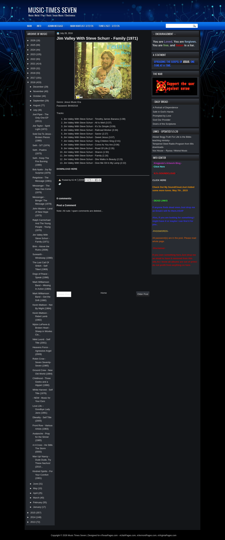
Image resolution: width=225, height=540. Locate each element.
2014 (33, 517)
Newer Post (64, 294)
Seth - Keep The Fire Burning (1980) (41, 161)
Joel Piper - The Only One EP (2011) (41, 118)
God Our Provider (162, 119)
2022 (33, 59)
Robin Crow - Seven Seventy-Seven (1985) (42, 362)
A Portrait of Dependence (165, 107)
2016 (33, 82)
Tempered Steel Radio (163, 143)
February (38, 502)
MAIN (29, 26)
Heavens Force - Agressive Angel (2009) (42, 350)
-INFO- (39, 26)
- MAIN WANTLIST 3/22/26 (81, 26)
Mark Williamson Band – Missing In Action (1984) (42, 285)
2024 (33, 49)
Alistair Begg (158, 137)
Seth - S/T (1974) (41, 145)
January (37, 507)
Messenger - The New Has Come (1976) (42, 189)
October (37, 96)
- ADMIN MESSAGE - (55, 26)
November (38, 91)
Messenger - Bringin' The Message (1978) (42, 200)
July (35, 110)
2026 (33, 40)
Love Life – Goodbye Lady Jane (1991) (41, 409)
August (37, 105)
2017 (33, 77)
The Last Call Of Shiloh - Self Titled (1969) (41, 266)
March (36, 497)
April (35, 493)
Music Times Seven (52, 10)
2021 (33, 63)
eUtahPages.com (128, 535)
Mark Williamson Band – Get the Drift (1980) (41, 297)
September (39, 100)
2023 (33, 54)
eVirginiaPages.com (167, 535)
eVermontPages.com (146, 535)
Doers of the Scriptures (164, 124)
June (35, 483)
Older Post (142, 294)
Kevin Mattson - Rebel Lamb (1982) (40, 316)
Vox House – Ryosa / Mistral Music (169, 150)
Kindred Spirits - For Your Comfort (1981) (43, 474)
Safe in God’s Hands (163, 111)
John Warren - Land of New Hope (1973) (42, 212)
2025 (33, 45)
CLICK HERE (159, 180)
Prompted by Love (162, 115)
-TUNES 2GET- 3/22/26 (109, 26)
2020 (33, 68)
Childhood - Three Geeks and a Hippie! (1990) (42, 381)
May (35, 488)
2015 (33, 512)
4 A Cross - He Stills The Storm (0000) (43, 448)
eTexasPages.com (109, 535)
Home (104, 293)
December (38, 86)
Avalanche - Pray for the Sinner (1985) (41, 437)
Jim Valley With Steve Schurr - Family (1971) (41, 238)
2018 (33, 73)
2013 (33, 522)
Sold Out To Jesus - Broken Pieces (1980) (42, 137)
